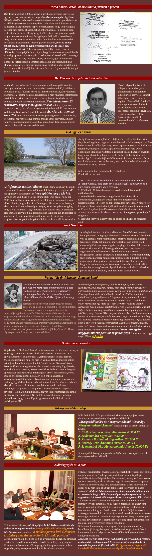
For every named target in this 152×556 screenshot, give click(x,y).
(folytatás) (97, 336)
